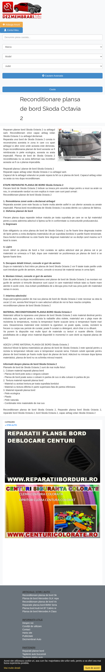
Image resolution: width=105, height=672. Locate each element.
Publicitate (27, 636)
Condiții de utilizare (32, 626)
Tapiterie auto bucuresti (34, 654)
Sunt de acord (92, 668)
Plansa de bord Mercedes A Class (39, 611)
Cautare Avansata (52, 75)
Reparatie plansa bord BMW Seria (39, 605)
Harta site (27, 632)
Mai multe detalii (12, 668)
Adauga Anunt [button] (11, 24)
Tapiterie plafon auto (32, 657)
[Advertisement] (52, 562)
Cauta (52, 89)
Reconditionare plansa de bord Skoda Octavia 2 (50, 108)
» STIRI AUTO (11, 425)
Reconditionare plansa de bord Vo (39, 601)
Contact (26, 629)
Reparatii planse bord (33, 651)
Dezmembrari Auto (31, 639)
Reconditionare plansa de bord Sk (39, 595)
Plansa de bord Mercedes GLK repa (40, 598)
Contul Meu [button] (11, 30)
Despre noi (27, 623)
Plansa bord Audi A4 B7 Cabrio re (39, 608)
